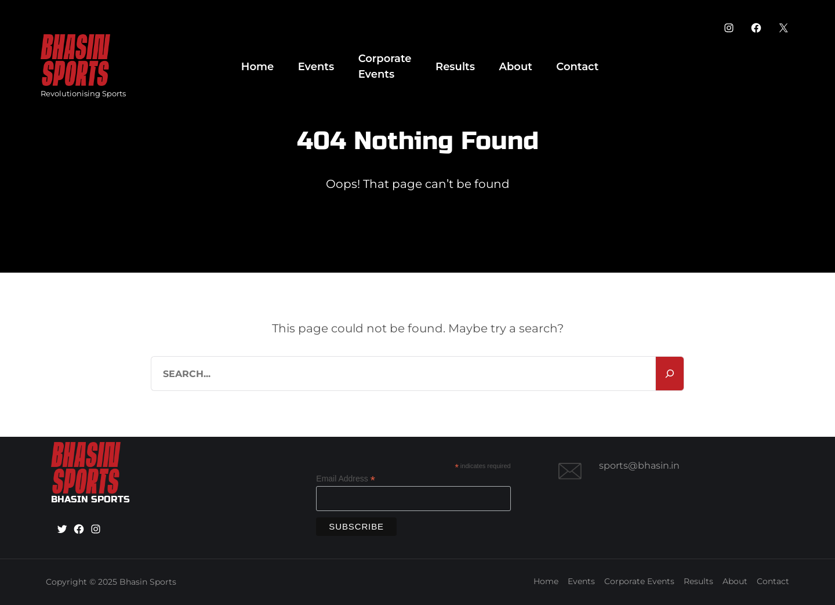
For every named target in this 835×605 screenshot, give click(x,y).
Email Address (345, 478)
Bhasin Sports (147, 582)
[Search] (669, 373)
